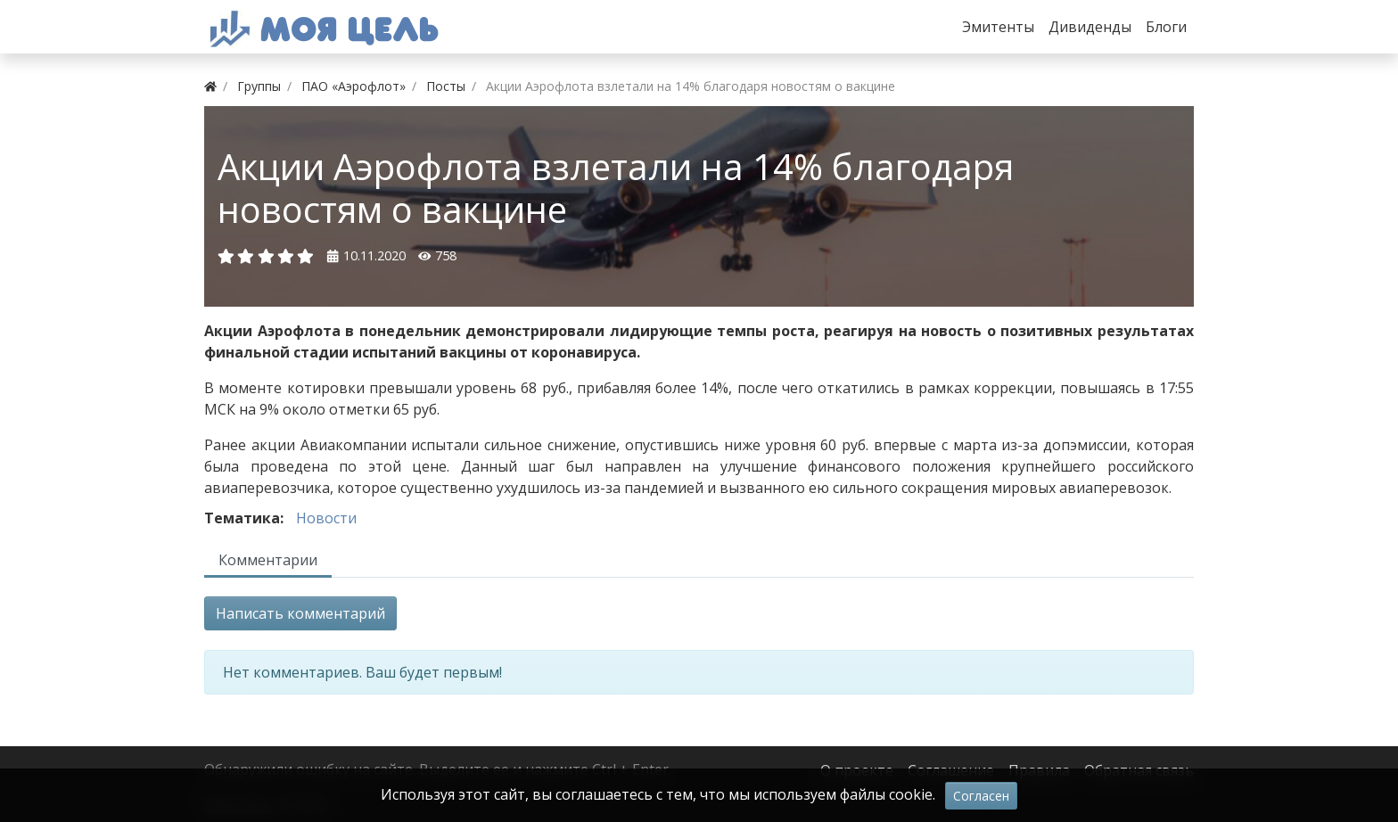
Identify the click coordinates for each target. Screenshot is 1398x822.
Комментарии (267, 560)
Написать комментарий (300, 613)
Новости (326, 518)
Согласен (981, 795)
